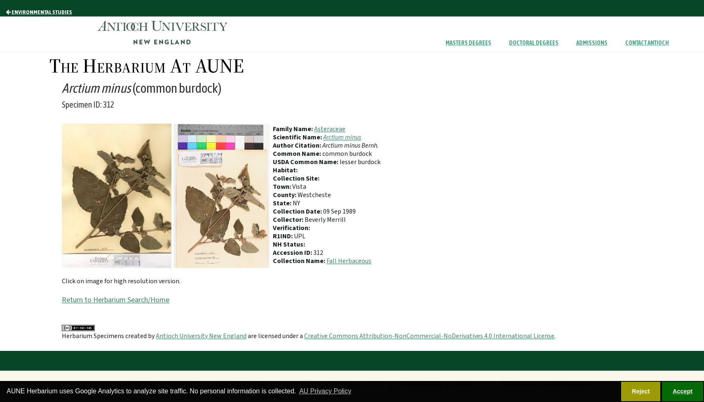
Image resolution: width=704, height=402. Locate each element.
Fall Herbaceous (348, 261)
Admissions (592, 43)
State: (283, 203)
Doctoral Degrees (534, 43)
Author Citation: (297, 145)
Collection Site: (296, 178)
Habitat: (285, 170)
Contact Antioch (647, 43)
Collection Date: (298, 211)
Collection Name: (299, 261)
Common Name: (297, 153)
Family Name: (293, 129)
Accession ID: (293, 252)
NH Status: (289, 244)
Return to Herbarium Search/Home (115, 300)
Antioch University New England (201, 336)
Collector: (289, 219)
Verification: (291, 228)
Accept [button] (682, 391)
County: (285, 195)
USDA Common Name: (306, 162)
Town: (282, 186)
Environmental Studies (39, 12)
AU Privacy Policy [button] (325, 391)
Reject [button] (641, 391)
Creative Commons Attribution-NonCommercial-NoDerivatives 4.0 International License (429, 336)
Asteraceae (329, 129)
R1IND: (283, 236)
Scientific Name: (298, 137)
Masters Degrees (468, 43)
